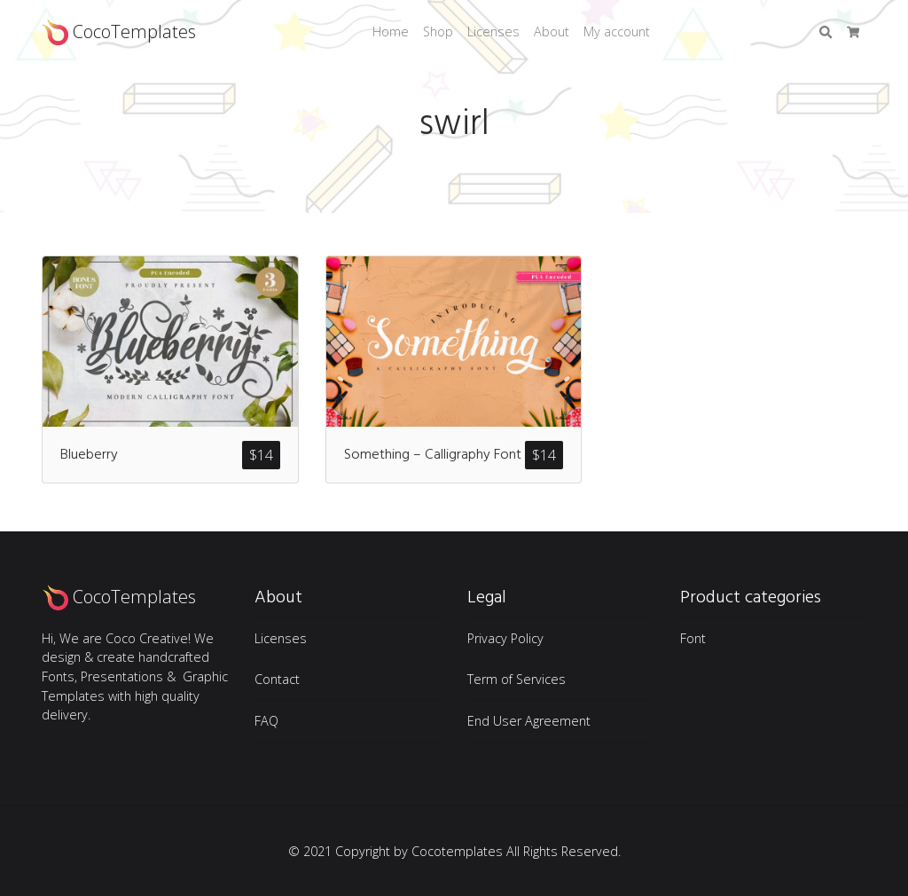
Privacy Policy (505, 638)
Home (390, 31)
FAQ (266, 720)
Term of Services (516, 679)
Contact (277, 679)
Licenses (493, 31)
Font (693, 638)
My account (616, 31)
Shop (438, 31)
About (551, 31)
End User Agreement (529, 720)
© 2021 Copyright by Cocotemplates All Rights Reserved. (454, 851)
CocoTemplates (119, 32)
